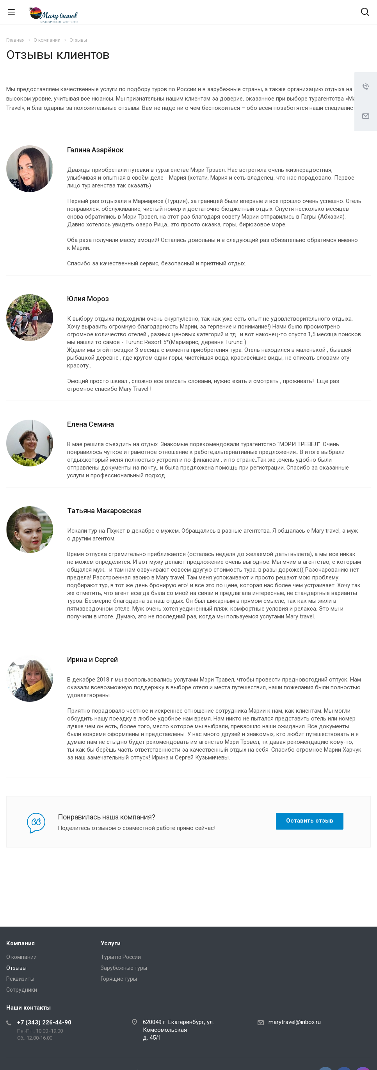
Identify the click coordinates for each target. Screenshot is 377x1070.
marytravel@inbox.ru (295, 1022)
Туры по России (121, 957)
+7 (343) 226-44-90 (44, 1022)
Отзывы (16, 968)
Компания (20, 943)
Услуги (111, 943)
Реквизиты (20, 979)
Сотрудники (21, 990)
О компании (21, 957)
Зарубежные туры (124, 968)
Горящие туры (119, 979)
